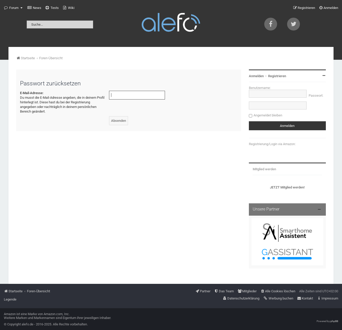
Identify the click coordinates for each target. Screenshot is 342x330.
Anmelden (256, 76)
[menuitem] (34, 8)
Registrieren (277, 76)
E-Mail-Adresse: (31, 93)
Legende (10, 299)
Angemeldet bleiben (267, 115)
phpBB (334, 321)
